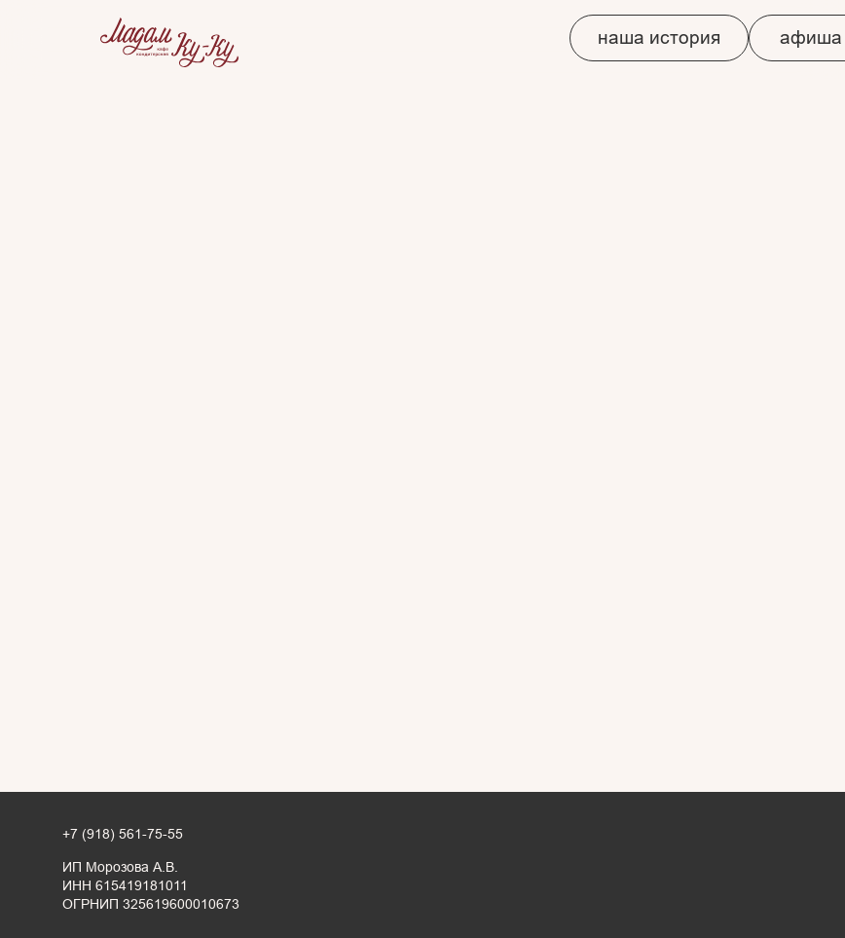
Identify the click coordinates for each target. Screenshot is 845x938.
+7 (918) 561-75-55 (122, 834)
